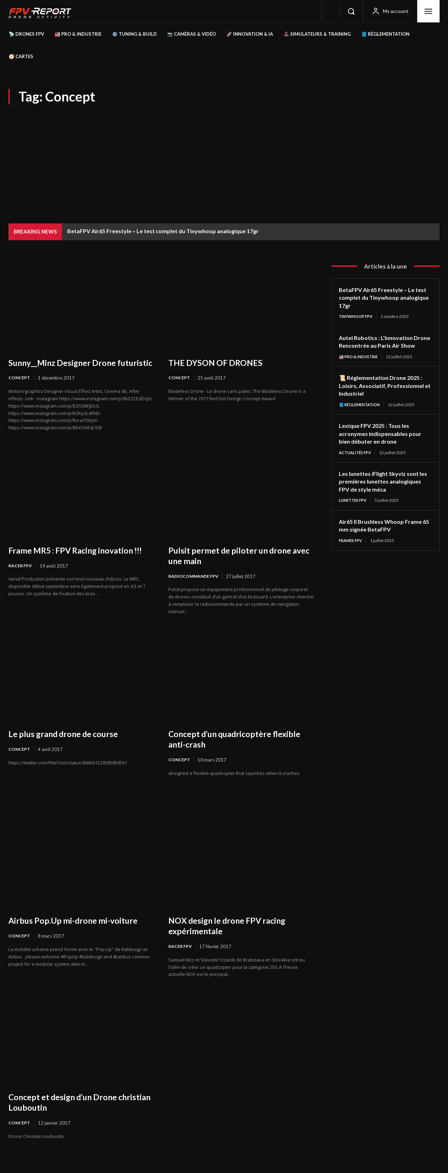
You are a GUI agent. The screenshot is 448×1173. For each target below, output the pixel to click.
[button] (351, 11)
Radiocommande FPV (194, 587)
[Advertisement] (224, 157)
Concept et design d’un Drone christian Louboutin (69, 1114)
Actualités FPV (357, 461)
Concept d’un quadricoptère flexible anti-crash (226, 750)
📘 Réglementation (361, 413)
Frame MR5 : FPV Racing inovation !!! (79, 566)
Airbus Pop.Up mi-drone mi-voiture (80, 931)
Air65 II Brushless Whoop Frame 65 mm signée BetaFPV (384, 535)
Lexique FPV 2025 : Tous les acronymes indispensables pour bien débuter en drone (383, 442)
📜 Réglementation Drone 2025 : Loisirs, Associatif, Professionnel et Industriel (385, 393)
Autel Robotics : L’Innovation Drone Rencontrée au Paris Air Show (381, 346)
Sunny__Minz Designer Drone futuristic (68, 368)
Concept (19, 388)
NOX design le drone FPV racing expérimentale (234, 937)
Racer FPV (20, 587)
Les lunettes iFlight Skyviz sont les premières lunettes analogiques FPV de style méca (383, 490)
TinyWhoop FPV (357, 316)
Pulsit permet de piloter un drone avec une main (236, 566)
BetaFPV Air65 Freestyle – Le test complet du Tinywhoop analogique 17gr (163, 231)
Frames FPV (352, 550)
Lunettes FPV (354, 509)
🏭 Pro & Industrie (360, 364)
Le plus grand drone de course (69, 744)
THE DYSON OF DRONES (220, 362)
